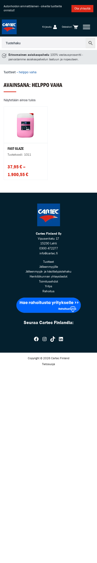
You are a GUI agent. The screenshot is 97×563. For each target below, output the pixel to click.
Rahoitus (48, 291)
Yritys (48, 286)
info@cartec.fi (48, 253)
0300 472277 (48, 248)
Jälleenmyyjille (48, 267)
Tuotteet (10, 72)
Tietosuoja (48, 364)
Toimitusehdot (48, 281)
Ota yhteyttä (82, 8)
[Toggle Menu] (86, 27)
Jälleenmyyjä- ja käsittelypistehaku (48, 271)
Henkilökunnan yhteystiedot (48, 276)
